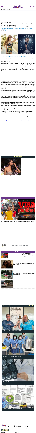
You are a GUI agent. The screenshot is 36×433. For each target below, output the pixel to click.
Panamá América (28, 425)
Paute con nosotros (17, 426)
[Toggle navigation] (2, 6)
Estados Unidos (19, 56)
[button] (3, 211)
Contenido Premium (18, 156)
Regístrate (15, 425)
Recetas (26, 430)
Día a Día (27, 427)
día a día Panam (19, 76)
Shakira (3, 56)
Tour (6, 56)
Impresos (3, 432)
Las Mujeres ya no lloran (11, 56)
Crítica (26, 426)
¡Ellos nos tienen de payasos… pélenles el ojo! (20, 245)
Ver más (31, 305)
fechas (24, 56)
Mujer (26, 428)
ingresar (32, 6)
